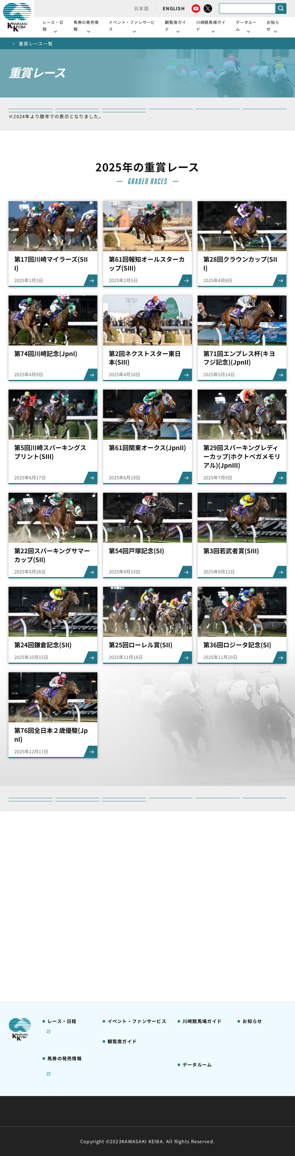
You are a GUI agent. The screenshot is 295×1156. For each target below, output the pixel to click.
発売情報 (55, 973)
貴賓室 (113, 942)
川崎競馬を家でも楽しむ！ (68, 919)
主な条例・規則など (189, 1097)
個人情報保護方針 (159, 1111)
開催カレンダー (62, 889)
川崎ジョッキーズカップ (203, 1060)
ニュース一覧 (255, 889)
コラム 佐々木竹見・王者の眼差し (67, 943)
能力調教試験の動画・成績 (203, 1036)
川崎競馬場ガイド (199, 889)
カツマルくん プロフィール (202, 937)
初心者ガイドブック (201, 916)
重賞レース (57, 907)
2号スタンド (119, 933)
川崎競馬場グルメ (199, 907)
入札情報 (199, 1111)
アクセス (190, 988)
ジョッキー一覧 (197, 1015)
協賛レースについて (66, 931)
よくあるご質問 (197, 964)
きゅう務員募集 (257, 916)
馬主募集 (250, 907)
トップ (16, 43)
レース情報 (57, 898)
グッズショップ (197, 898)
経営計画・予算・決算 (132, 1097)
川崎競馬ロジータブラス (203, 952)
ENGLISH (174, 8)
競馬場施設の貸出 (259, 925)
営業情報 (250, 898)
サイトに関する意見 (108, 1111)
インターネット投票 (66, 991)
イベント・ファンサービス (132, 25)
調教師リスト (195, 1024)
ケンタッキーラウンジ (128, 951)
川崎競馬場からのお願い (203, 976)
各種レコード (195, 1048)
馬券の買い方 (195, 925)
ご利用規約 (234, 1097)
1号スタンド (119, 925)
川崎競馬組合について (73, 1097)
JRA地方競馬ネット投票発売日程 (64, 1006)
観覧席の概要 (120, 915)
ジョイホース (60, 982)
